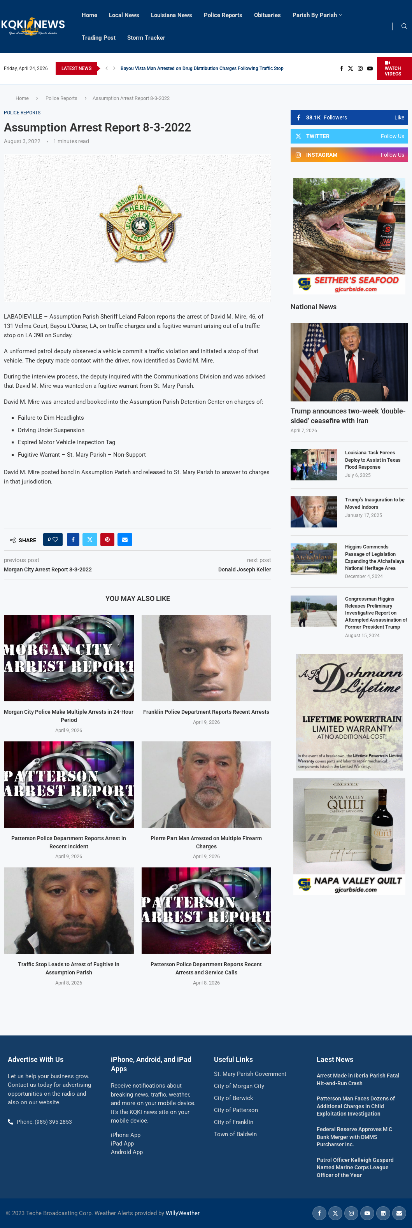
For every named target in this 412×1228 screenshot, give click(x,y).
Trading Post (99, 37)
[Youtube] (370, 68)
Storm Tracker (146, 37)
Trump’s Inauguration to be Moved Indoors (375, 503)
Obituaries (267, 15)
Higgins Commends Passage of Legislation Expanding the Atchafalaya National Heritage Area (374, 557)
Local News (124, 15)
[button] (106, 68)
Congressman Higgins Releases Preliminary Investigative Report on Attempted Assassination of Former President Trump (376, 613)
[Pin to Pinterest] (107, 539)
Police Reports (223, 15)
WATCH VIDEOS (393, 69)
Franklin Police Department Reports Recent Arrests (206, 712)
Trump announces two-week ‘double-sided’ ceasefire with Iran (348, 416)
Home (89, 15)
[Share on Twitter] (89, 539)
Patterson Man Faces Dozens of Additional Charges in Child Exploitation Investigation (356, 1106)
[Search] (404, 26)
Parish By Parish (315, 15)
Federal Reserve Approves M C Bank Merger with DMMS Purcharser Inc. (354, 1136)
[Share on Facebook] (73, 539)
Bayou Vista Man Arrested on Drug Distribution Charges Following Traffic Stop (202, 68)
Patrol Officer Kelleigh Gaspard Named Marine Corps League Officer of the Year (355, 1167)
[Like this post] (55, 539)
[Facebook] (342, 68)
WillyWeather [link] (183, 1213)
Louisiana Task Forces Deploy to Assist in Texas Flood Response (373, 459)
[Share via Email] (124, 539)
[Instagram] (360, 68)
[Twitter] (350, 68)
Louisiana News (171, 15)
